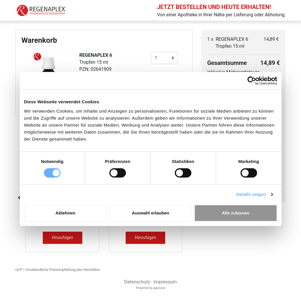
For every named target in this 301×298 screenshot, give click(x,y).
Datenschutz (137, 282)
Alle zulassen (235, 212)
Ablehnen (65, 212)
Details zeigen (251, 194)
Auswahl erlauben (150, 212)
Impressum (165, 282)
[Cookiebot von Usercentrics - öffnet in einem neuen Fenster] (251, 80)
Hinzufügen (62, 237)
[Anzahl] (164, 58)
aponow (159, 288)
